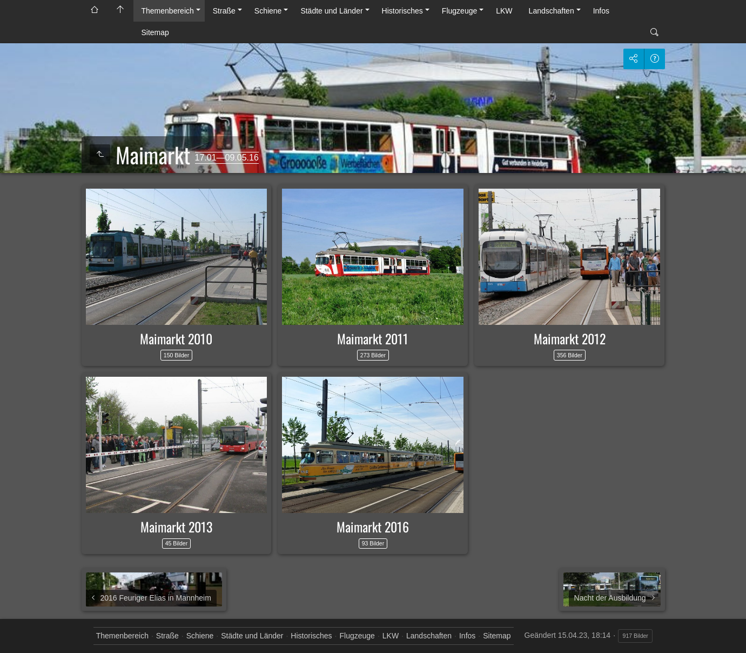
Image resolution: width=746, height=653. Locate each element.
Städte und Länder (331, 10)
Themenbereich (168, 10)
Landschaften (551, 10)
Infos (601, 10)
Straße (224, 10)
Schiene (268, 10)
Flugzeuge (459, 10)
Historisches (402, 10)
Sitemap (155, 32)
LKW (504, 10)
